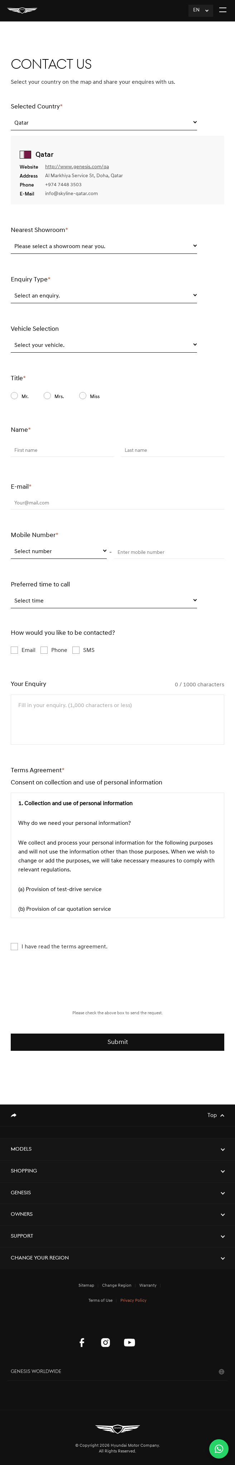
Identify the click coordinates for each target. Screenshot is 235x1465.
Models (21, 1149)
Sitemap (86, 1285)
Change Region (116, 1285)
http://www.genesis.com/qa (77, 167)
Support (22, 1236)
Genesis (21, 1193)
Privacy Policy (133, 1301)
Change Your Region (40, 1258)
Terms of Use (100, 1301)
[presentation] (117, 989)
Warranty (148, 1285)
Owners (22, 1214)
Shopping (24, 1171)
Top (212, 1115)
